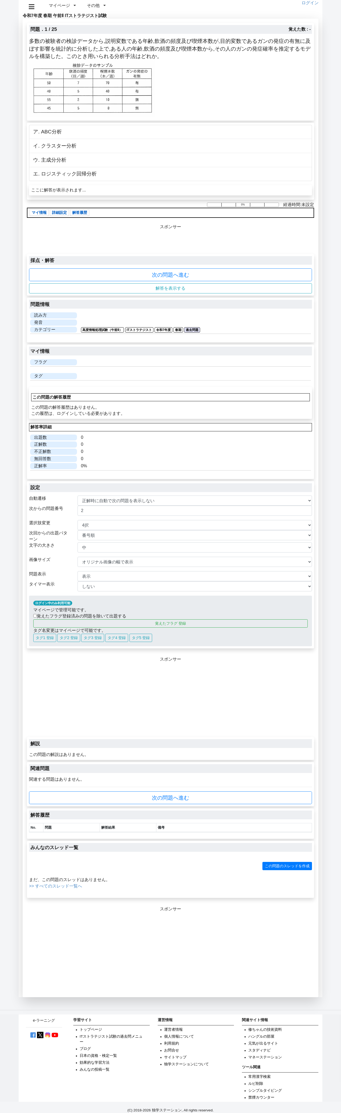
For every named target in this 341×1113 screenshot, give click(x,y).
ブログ (85, 1049)
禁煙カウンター (261, 1097)
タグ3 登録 (93, 638)
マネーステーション (265, 1057)
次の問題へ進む (170, 275)
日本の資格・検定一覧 (98, 1056)
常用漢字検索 (259, 1077)
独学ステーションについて (186, 1064)
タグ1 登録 (45, 638)
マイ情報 (39, 213)
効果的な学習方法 (94, 1063)
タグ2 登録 (69, 638)
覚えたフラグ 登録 (170, 623)
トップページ (91, 1030)
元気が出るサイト (263, 1043)
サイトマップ (175, 1057)
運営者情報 (173, 1030)
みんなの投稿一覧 (94, 1069)
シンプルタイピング (265, 1090)
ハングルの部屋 (261, 1036)
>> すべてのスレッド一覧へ (55, 886)
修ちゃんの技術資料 (265, 1030)
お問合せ (171, 1050)
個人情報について (179, 1036)
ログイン (310, 3)
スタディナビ (259, 1050)
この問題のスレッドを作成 (287, 866)
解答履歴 (79, 213)
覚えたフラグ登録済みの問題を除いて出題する (79, 616)
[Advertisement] (170, 699)
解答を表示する (170, 288)
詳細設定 (59, 213)
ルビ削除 (255, 1084)
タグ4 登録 (117, 638)
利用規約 (171, 1043)
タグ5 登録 (141, 638)
